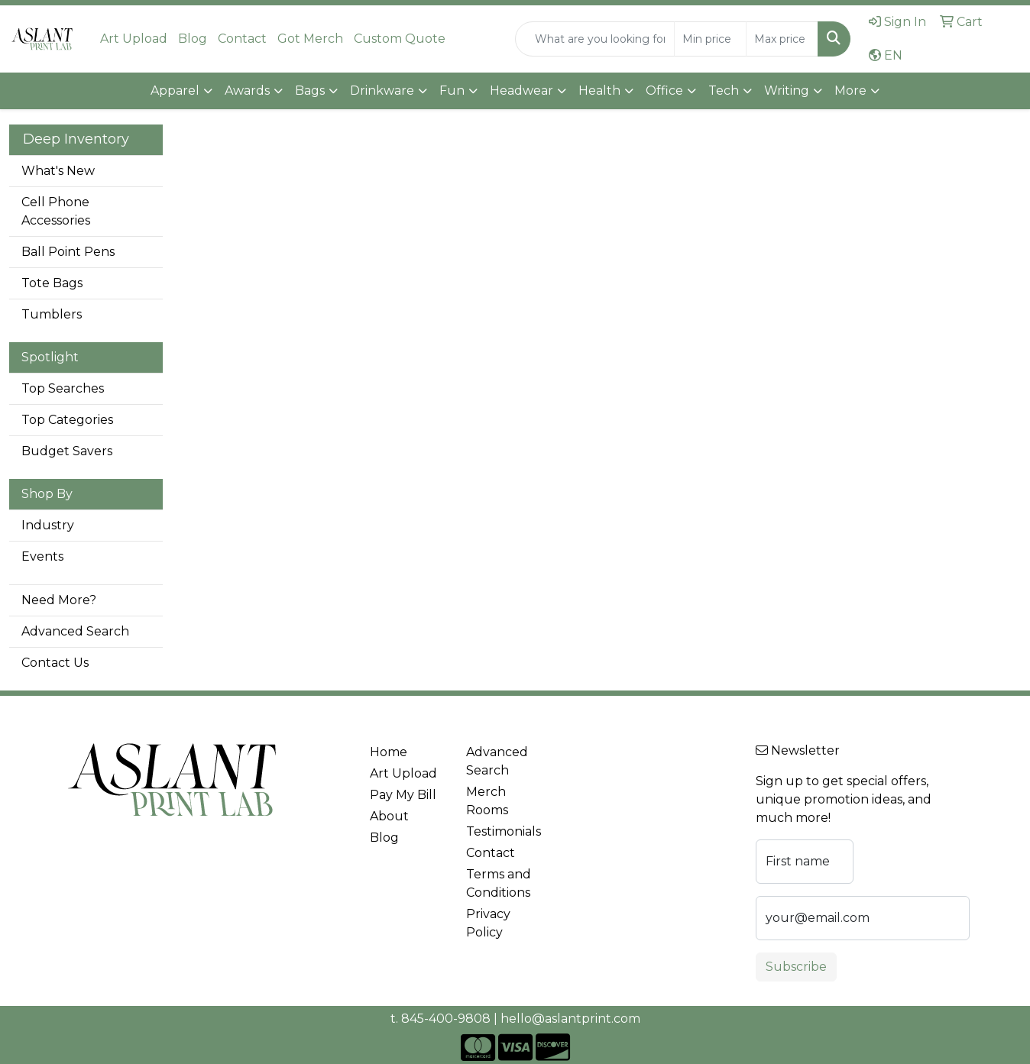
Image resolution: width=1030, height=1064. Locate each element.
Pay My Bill (403, 794)
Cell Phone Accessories (55, 211)
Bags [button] (310, 90)
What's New (58, 170)
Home (388, 752)
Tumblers (51, 314)
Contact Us (55, 662)
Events (42, 556)
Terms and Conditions (498, 883)
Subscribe (796, 966)
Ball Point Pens (68, 251)
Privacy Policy (488, 923)
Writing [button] (786, 90)
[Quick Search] (595, 39)
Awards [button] (247, 90)
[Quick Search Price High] (782, 39)
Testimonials (503, 831)
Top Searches (62, 388)
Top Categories (67, 419)
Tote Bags (52, 283)
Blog (192, 38)
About (389, 816)
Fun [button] (452, 90)
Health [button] (599, 90)
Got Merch (310, 38)
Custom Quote (399, 38)
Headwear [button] (521, 90)
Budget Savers (66, 451)
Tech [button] (723, 90)
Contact (242, 38)
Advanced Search (75, 631)
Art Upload (133, 38)
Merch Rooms (487, 800)
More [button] (850, 90)
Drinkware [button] (382, 90)
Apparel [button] (175, 90)
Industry (47, 525)
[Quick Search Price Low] (710, 39)
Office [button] (664, 90)
